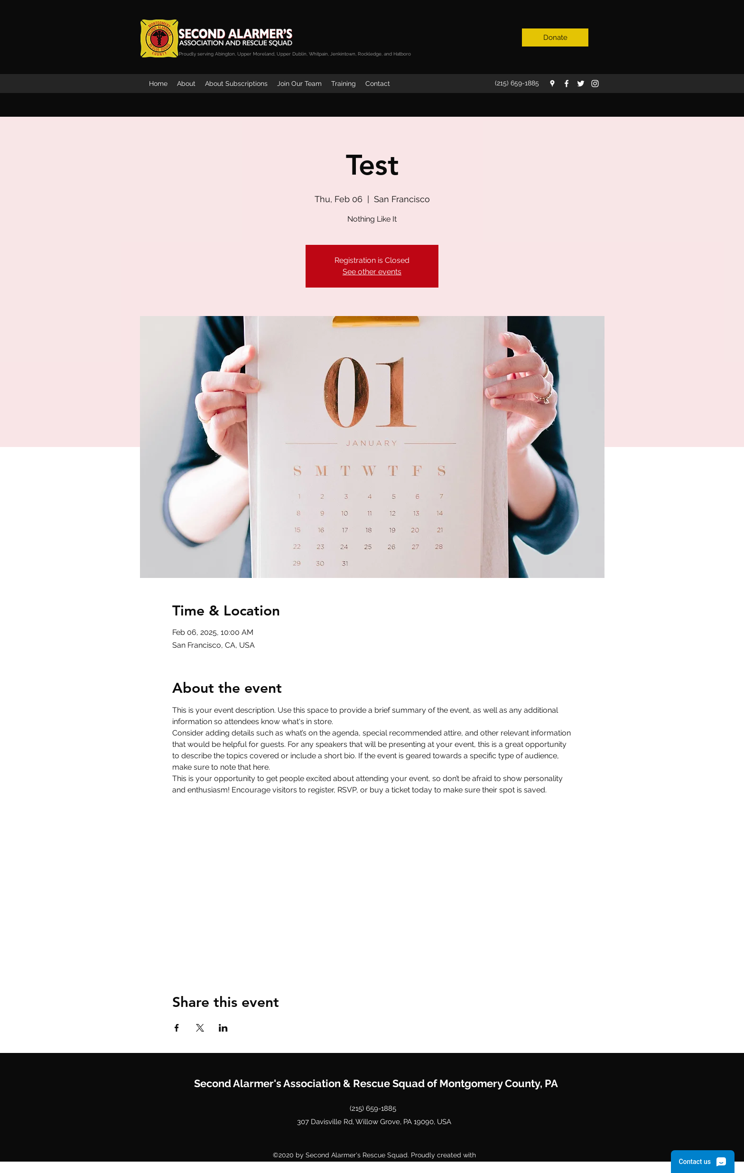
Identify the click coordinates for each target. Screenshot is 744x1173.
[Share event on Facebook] (176, 1028)
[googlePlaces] (552, 83)
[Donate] (555, 37)
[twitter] (581, 83)
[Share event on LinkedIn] (223, 1028)
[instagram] (595, 83)
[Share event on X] (200, 1028)
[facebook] (566, 83)
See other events (372, 271)
